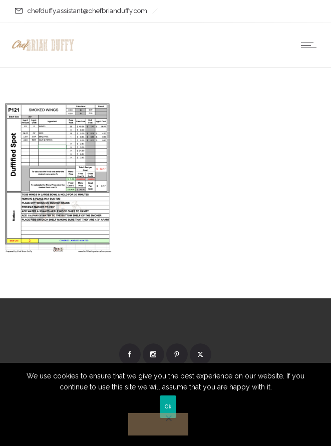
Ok (168, 406)
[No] (158, 424)
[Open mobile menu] (311, 45)
